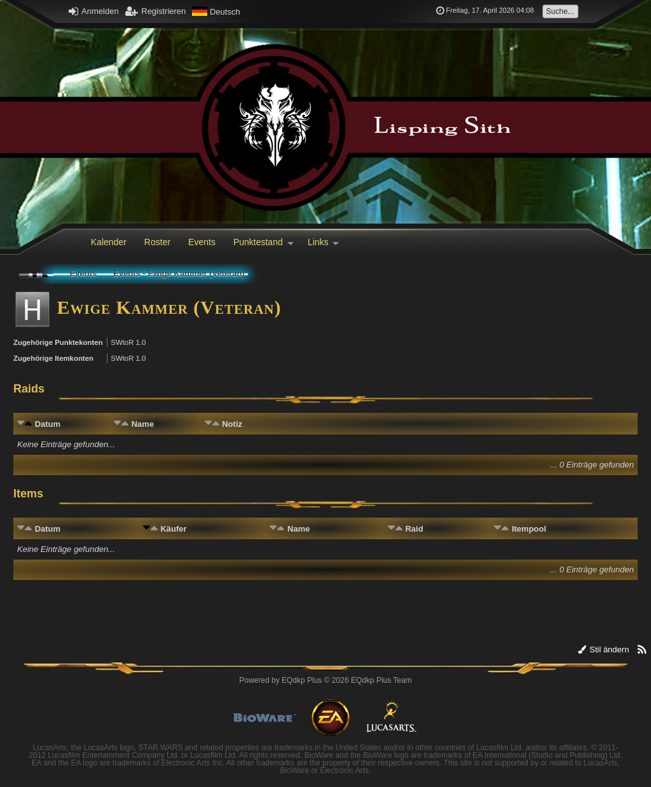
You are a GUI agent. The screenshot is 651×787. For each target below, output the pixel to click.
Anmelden (93, 11)
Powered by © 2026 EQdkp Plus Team (325, 680)
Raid (414, 529)
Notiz (232, 424)
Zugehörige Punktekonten (58, 342)
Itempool (529, 529)
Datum (47, 424)
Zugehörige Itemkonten (53, 358)
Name (143, 424)
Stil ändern (603, 649)
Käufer (173, 529)
